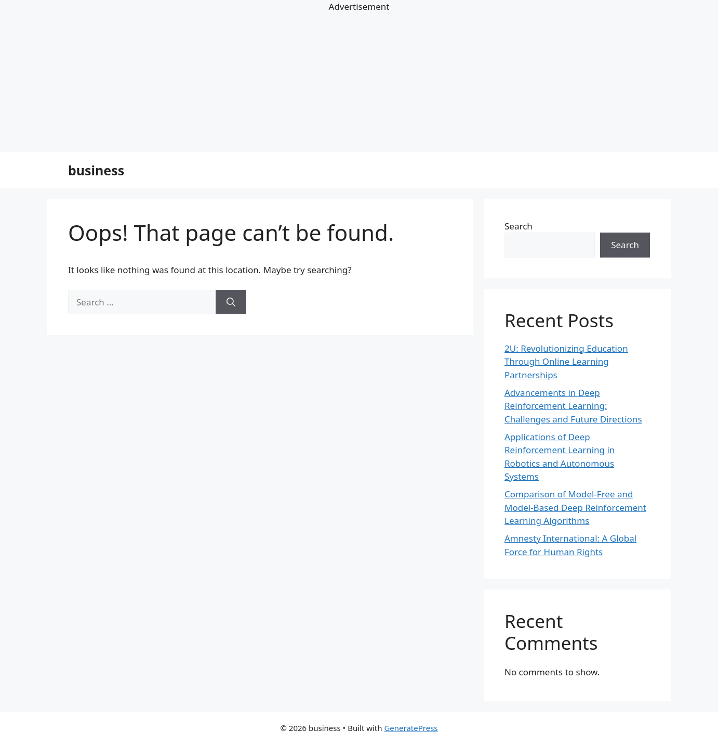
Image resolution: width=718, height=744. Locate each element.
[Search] (231, 302)
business (96, 170)
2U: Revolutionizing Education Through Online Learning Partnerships (566, 361)
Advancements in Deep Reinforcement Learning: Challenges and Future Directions (573, 406)
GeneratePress (410, 728)
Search (518, 226)
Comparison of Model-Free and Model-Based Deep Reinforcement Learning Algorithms (575, 507)
